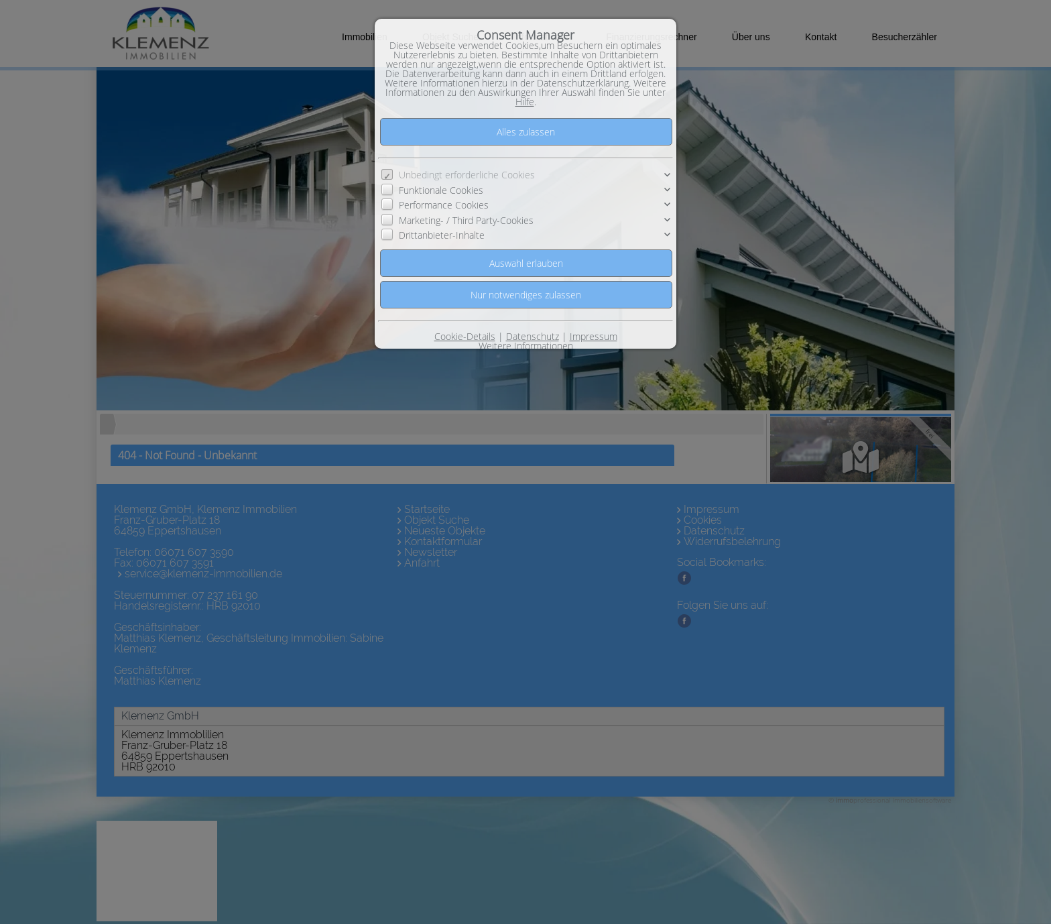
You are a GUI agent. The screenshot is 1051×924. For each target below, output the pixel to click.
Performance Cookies (444, 204)
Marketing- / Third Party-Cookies (466, 220)
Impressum (593, 336)
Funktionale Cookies (441, 190)
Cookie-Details (464, 336)
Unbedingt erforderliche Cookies (467, 174)
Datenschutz (532, 336)
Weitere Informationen (526, 345)
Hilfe (524, 101)
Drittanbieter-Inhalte (442, 235)
